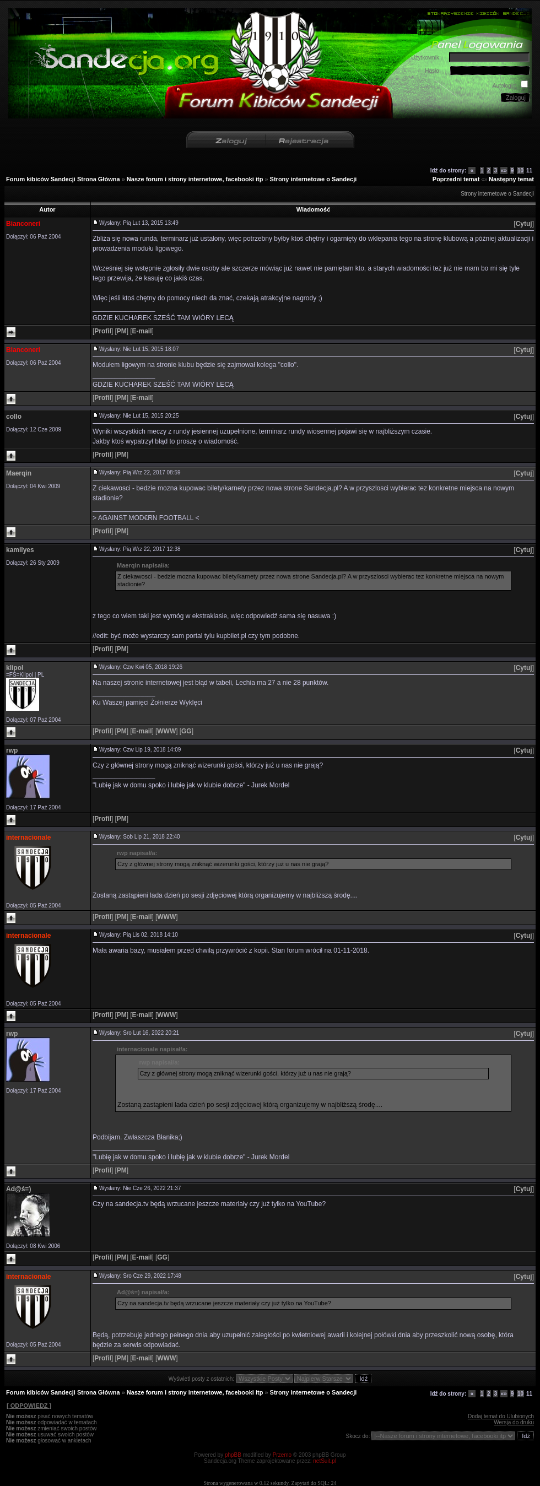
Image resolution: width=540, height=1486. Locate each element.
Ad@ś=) (18, 1189)
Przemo (282, 1455)
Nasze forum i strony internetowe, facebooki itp (195, 179)
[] (524, 224)
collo (13, 416)
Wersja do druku (514, 1422)
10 (520, 170)
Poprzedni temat (456, 179)
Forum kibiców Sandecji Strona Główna (63, 179)
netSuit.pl (324, 1461)
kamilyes (20, 550)
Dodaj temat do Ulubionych (501, 1416)
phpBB (233, 1455)
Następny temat (511, 179)
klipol (14, 668)
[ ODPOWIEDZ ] (28, 1405)
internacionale (28, 837)
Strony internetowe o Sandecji (313, 179)
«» (504, 170)
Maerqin (18, 473)
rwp (12, 750)
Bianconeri (23, 224)
